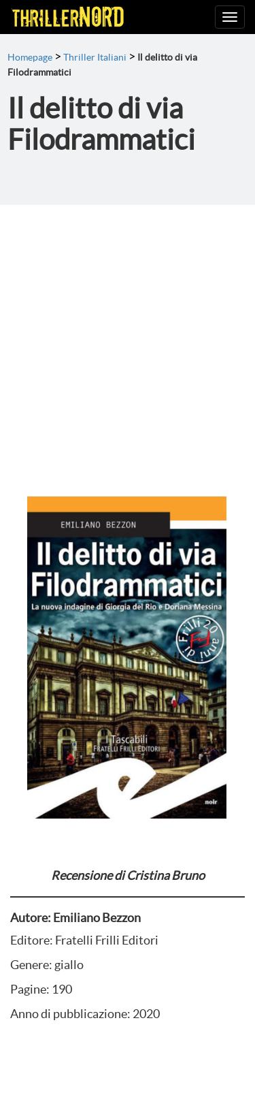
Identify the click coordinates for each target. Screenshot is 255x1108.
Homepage (29, 57)
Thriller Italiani (94, 57)
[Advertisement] (127, 339)
